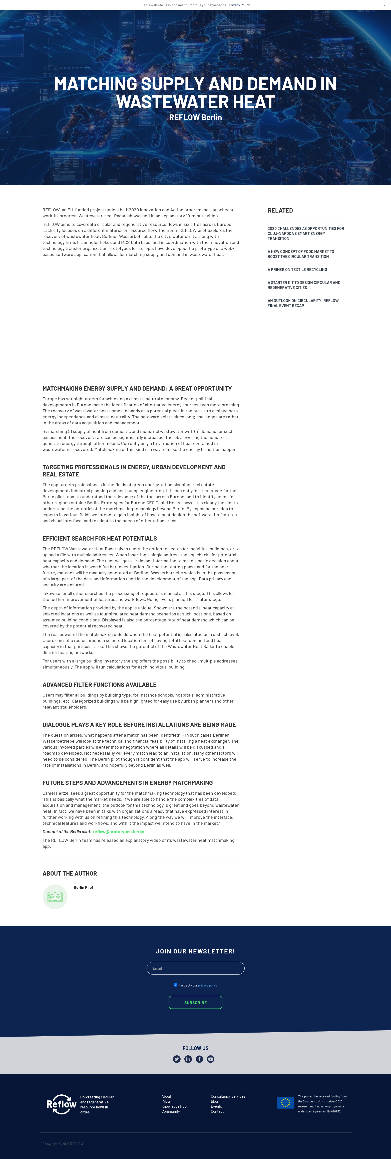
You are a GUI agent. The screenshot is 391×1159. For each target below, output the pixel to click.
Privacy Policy (239, 5)
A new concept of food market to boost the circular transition (301, 254)
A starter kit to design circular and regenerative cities (304, 285)
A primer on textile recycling (297, 269)
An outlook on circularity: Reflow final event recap (303, 303)
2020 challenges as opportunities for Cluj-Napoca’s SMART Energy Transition (306, 233)
